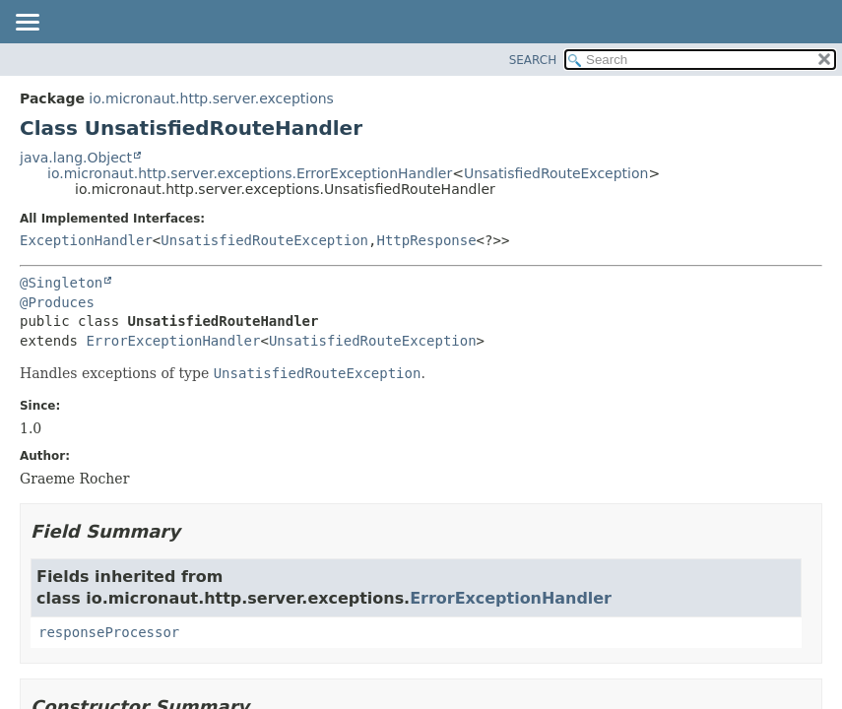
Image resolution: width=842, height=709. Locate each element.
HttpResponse (426, 240)
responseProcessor (108, 632)
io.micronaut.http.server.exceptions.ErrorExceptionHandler (249, 173)
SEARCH (533, 60)
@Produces (57, 302)
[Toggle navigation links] (26, 23)
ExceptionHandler (86, 240)
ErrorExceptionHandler (173, 341)
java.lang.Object (76, 157)
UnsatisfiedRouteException (556, 173)
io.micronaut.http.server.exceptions (211, 98)
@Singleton (61, 282)
